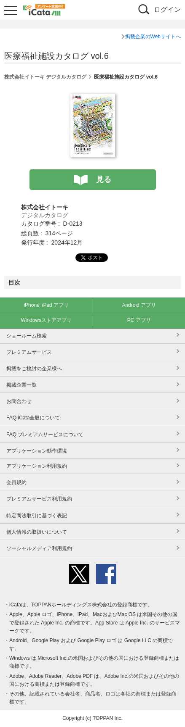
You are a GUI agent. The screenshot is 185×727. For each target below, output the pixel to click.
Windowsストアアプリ (46, 320)
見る (103, 179)
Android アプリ (139, 305)
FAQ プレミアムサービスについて (44, 434)
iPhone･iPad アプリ (46, 305)
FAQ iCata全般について (33, 418)
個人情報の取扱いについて (36, 532)
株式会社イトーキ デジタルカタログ (45, 77)
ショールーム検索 (26, 336)
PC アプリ (139, 320)
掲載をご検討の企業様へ (34, 368)
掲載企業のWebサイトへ (153, 37)
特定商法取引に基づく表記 (36, 516)
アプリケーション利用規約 (36, 466)
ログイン (167, 9)
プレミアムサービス (29, 352)
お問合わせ (19, 401)
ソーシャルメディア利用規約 (39, 548)
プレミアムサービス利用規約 (39, 499)
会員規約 (16, 482)
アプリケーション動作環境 (36, 451)
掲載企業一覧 (21, 385)
